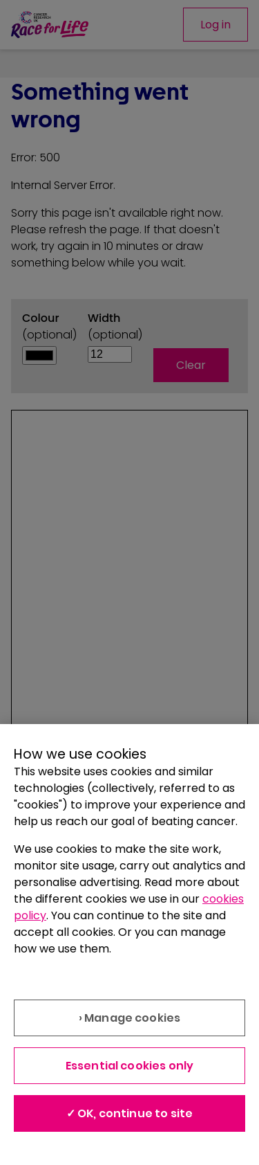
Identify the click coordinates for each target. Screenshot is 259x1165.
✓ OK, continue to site (129, 1113)
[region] (129, 944)
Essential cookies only (130, 1066)
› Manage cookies (130, 1018)
